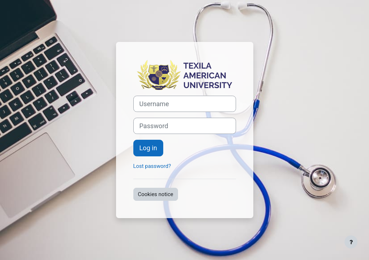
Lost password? (152, 166)
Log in (148, 148)
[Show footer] (350, 241)
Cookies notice (155, 194)
